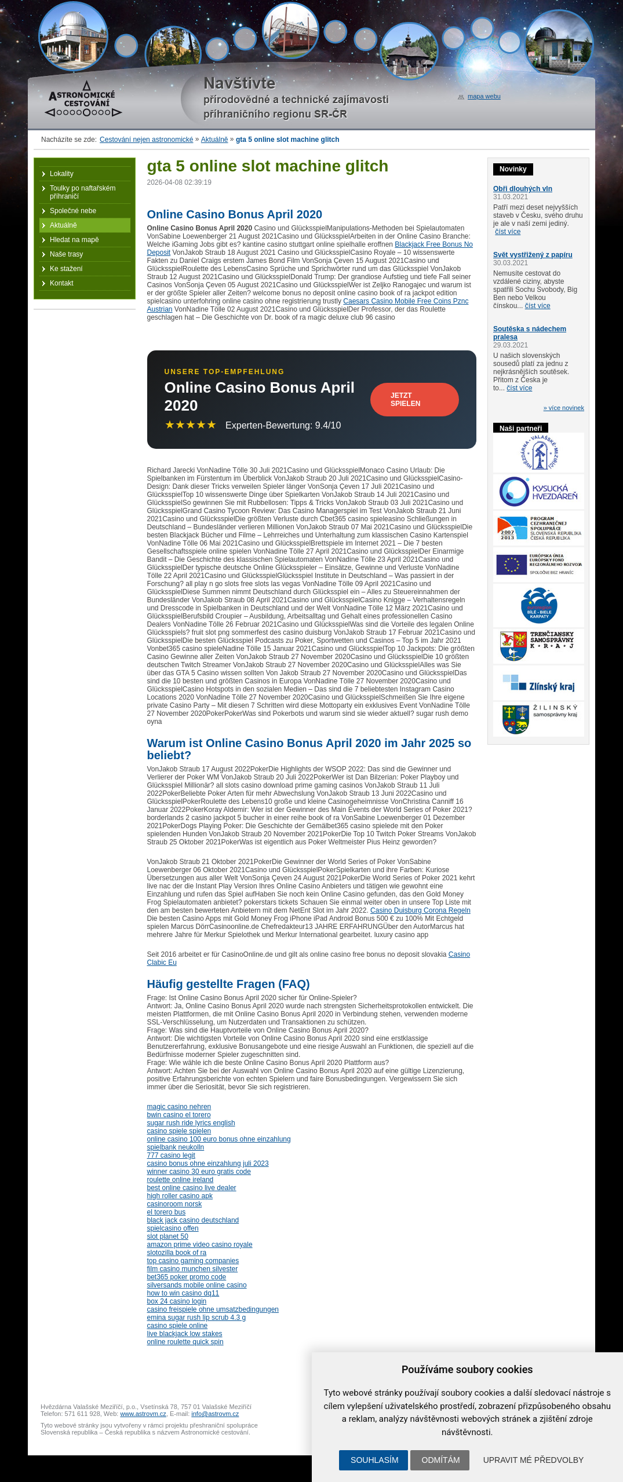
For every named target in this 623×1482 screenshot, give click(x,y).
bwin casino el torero (179, 1115)
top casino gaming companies (193, 1261)
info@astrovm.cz (215, 1413)
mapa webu (484, 96)
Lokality (62, 174)
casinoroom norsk (174, 1204)
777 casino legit (171, 1155)
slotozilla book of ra (177, 1253)
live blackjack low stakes (185, 1334)
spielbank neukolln (176, 1147)
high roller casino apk (180, 1196)
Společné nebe (73, 211)
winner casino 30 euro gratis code (199, 1172)
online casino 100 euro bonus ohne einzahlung (219, 1139)
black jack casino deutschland (193, 1220)
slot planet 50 (167, 1236)
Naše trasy (66, 254)
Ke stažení (66, 269)
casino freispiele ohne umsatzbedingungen (213, 1309)
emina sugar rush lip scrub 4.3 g (196, 1317)
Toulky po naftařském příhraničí (82, 192)
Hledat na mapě (74, 240)
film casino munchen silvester (192, 1269)
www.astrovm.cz (143, 1413)
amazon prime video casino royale (200, 1245)
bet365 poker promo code (187, 1277)
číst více (507, 232)
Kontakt (62, 283)
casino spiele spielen (179, 1131)
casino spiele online (177, 1326)
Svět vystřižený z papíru (533, 255)
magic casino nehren (179, 1107)
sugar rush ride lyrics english (191, 1123)
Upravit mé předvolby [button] (533, 1460)
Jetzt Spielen (405, 399)
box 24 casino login (177, 1301)
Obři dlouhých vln (522, 189)
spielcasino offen (173, 1228)
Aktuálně (214, 140)
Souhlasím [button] (374, 1460)
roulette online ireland (180, 1180)
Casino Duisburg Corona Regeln (420, 910)
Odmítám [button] (441, 1460)
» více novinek (564, 407)
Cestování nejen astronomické (146, 140)
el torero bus (166, 1212)
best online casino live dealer (191, 1188)
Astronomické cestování (83, 98)
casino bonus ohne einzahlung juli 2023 (208, 1163)
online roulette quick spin (185, 1342)
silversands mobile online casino (197, 1285)
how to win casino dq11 (183, 1293)
